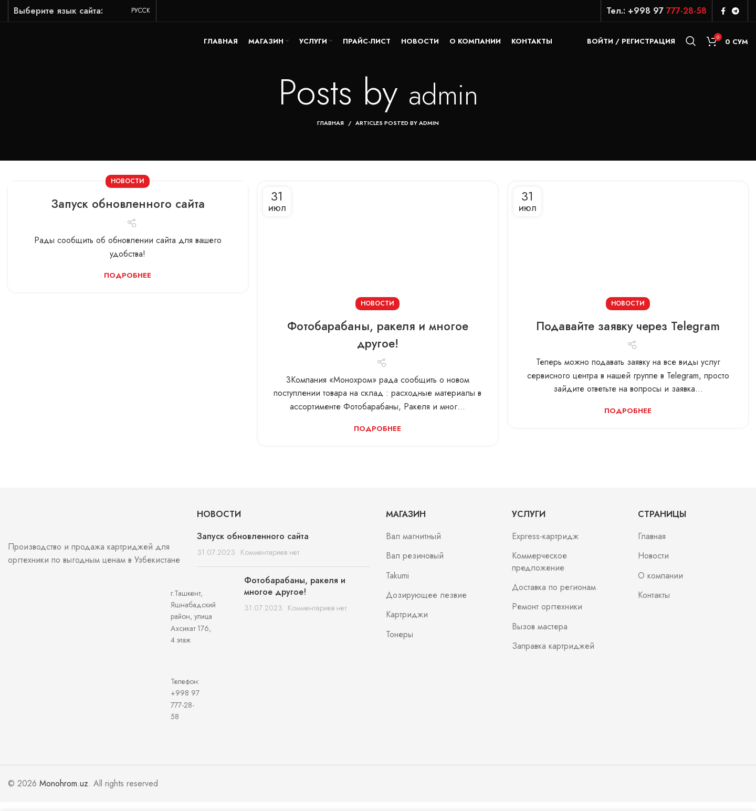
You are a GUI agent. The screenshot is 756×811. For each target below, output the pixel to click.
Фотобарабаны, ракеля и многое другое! (377, 343)
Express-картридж (545, 545)
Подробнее (127, 284)
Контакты (654, 604)
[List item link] (94, 708)
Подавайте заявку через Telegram (628, 334)
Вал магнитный (413, 545)
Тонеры (399, 643)
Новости (127, 190)
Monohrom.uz (63, 792)
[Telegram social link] (735, 11)
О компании (660, 585)
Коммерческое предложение (539, 571)
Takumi (397, 585)
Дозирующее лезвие (426, 604)
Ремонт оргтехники (547, 616)
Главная (330, 132)
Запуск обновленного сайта (127, 213)
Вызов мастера (540, 635)
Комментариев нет (269, 561)
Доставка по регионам (554, 596)
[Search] (690, 45)
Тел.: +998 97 (656, 11)
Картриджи (407, 624)
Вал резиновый (415, 565)
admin (443, 101)
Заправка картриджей (553, 655)
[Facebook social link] (723, 11)
